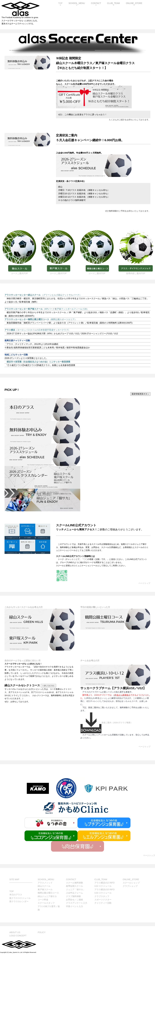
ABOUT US (14, 987)
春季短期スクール (74, 941)
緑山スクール (44, 941)
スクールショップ (131, 937)
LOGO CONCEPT (17, 990)
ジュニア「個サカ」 (75, 944)
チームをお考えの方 (89, 715)
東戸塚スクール (45, 944)
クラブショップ (130, 941)
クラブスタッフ (101, 951)
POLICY (41, 987)
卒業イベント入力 (74, 961)
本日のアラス (15, 949)
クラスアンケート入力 (76, 958)
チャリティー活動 (102, 958)
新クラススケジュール (20, 953)
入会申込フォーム (74, 947)
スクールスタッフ (46, 958)
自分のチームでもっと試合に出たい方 (23, 715)
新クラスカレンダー (18, 956)
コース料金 (43, 954)
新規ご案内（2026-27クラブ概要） (106, 777)
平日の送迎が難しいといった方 (95, 662)
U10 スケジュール (103, 947)
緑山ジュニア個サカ (47, 951)
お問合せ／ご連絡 (74, 954)
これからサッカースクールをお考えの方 (24, 662)
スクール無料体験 (74, 937)
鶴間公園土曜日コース (48, 947)
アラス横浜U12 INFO (104, 937)
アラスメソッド (45, 937)
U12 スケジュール (103, 941)
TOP (60, 3)
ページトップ (144, 638)
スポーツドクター (102, 954)
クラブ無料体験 (73, 951)
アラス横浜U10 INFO (104, 944)
